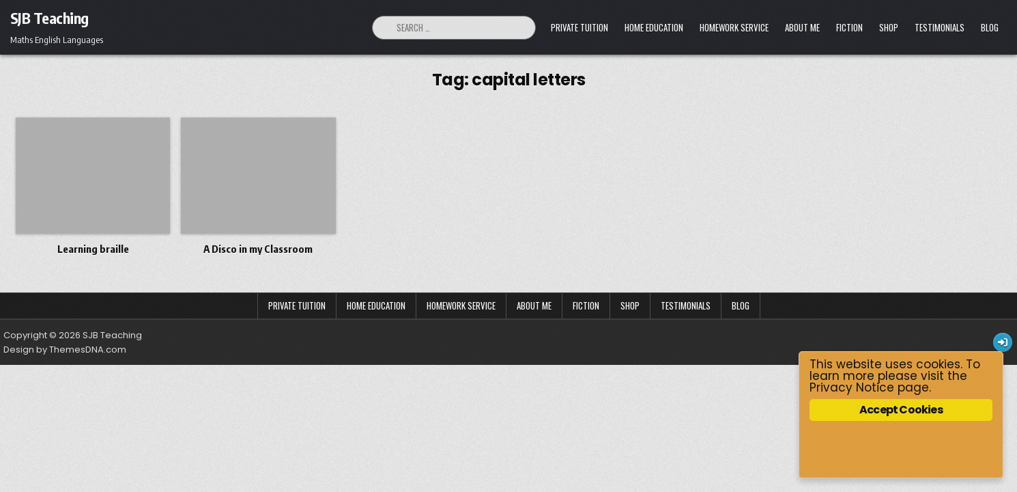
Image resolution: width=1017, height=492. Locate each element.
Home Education (654, 27)
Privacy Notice (852, 387)
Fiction (849, 27)
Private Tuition (579, 27)
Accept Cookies (901, 410)
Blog (990, 27)
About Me (802, 27)
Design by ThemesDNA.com (64, 349)
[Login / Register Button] (1002, 342)
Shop (888, 27)
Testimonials (939, 27)
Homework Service (734, 27)
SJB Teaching (49, 17)
